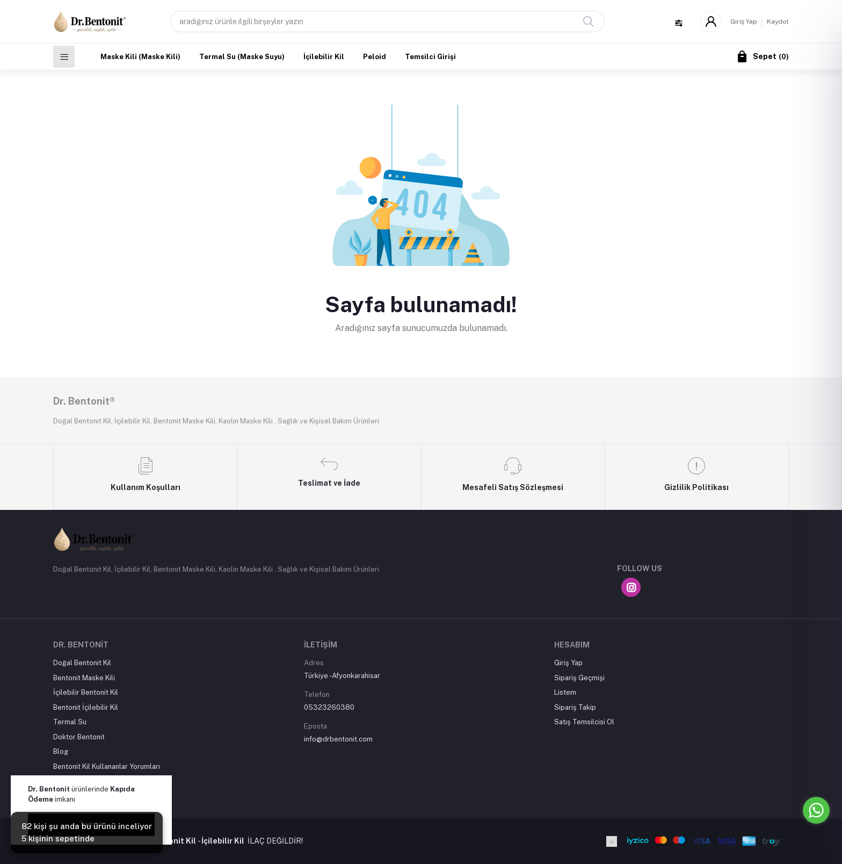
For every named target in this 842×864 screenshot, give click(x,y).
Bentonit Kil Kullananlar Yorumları (106, 766)
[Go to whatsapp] (816, 810)
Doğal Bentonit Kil (82, 663)
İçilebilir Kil (323, 57)
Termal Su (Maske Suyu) (242, 57)
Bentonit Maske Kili (84, 678)
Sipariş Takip (575, 707)
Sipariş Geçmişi (579, 678)
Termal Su (69, 722)
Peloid (374, 57)
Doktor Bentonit (79, 737)
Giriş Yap (743, 21)
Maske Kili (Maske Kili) (140, 57)
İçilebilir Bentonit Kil (85, 692)
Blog (60, 751)
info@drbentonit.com (338, 739)
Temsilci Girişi (430, 57)
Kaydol (778, 21)
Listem (565, 692)
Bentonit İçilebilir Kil (85, 707)
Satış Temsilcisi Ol (584, 722)
